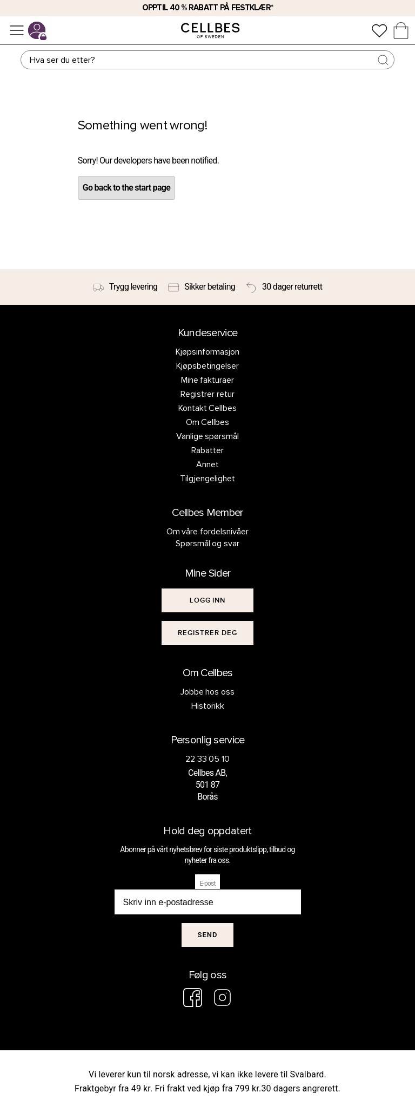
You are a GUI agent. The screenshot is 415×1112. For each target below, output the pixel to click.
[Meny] (16, 30)
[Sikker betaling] (201, 286)
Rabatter (207, 450)
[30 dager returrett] (283, 286)
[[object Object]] (207, 600)
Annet (207, 464)
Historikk (207, 706)
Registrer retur (207, 394)
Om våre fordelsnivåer (207, 531)
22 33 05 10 (207, 759)
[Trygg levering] (125, 286)
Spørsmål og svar (208, 543)
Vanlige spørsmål (207, 436)
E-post (207, 883)
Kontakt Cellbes (207, 408)
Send (208, 935)
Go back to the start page (126, 187)
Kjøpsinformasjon (207, 351)
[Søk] (207, 59)
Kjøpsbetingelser (207, 366)
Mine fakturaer (208, 380)
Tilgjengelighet (207, 478)
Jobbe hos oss (207, 691)
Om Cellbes (208, 422)
